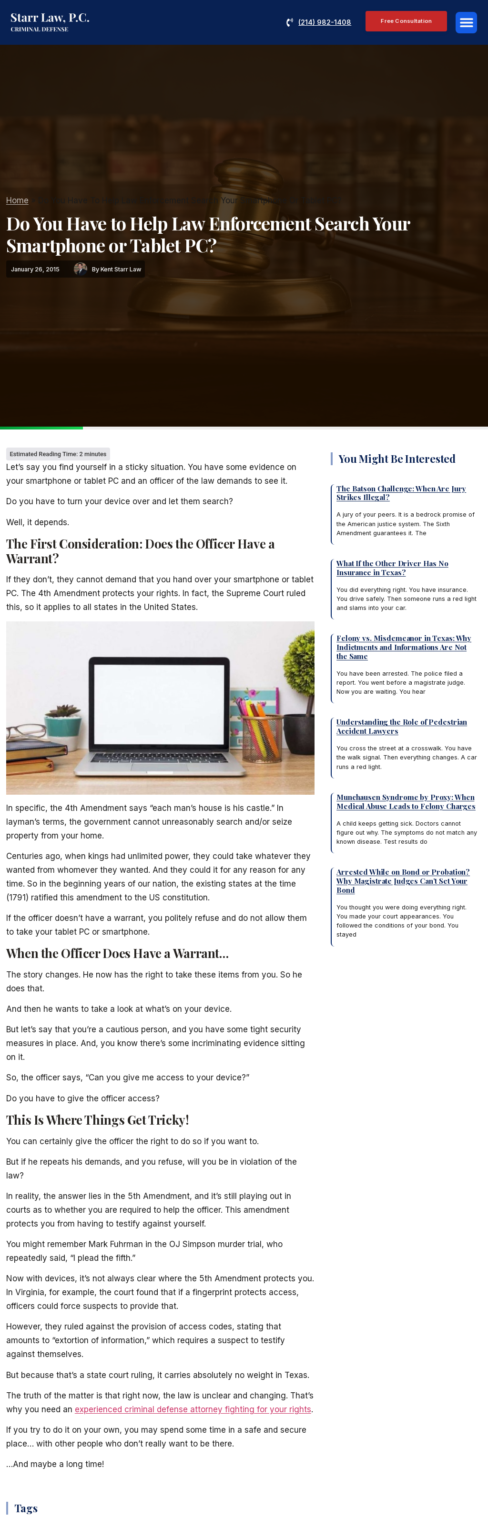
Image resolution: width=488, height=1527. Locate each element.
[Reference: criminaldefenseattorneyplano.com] (50, 22)
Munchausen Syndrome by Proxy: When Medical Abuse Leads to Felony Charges (406, 801)
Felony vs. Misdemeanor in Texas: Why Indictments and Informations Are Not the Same (403, 647)
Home (17, 200)
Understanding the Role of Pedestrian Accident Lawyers (401, 726)
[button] (466, 22)
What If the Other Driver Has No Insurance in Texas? (392, 567)
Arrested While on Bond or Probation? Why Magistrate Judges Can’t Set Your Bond (403, 881)
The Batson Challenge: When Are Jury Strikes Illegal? (401, 492)
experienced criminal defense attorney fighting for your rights (193, 1409)
